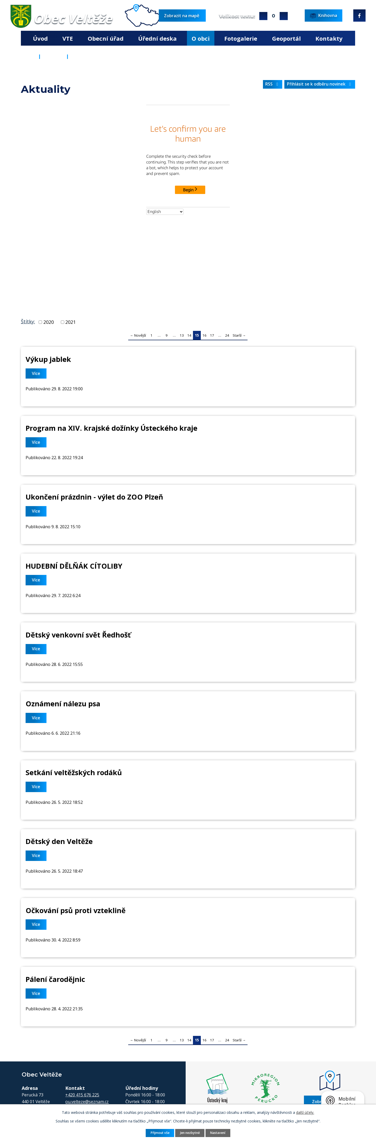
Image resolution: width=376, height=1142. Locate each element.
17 (212, 335)
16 (204, 335)
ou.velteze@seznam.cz (87, 1101)
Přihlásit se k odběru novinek (320, 84)
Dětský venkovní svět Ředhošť (78, 635)
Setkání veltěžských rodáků (74, 772)
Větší (263, 16)
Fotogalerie (240, 38)
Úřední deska (157, 38)
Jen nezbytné (190, 1133)
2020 (48, 322)
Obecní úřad (106, 38)
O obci (201, 38)
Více (36, 373)
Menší (284, 16)
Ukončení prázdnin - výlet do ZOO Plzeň (94, 497)
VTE (67, 38)
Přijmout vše (160, 1133)
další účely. (305, 1112)
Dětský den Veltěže (59, 841)
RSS (272, 84)
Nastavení (217, 1133)
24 (227, 335)
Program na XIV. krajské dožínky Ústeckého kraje (111, 428)
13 (182, 335)
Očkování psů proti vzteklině (76, 910)
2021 (70, 322)
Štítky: (28, 321)
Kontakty (329, 38)
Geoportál (286, 38)
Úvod (40, 38)
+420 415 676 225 (82, 1095)
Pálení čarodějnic (55, 979)
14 (189, 335)
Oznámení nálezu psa (63, 703)
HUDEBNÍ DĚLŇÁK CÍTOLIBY (74, 566)
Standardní (273, 16)
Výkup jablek (48, 359)
